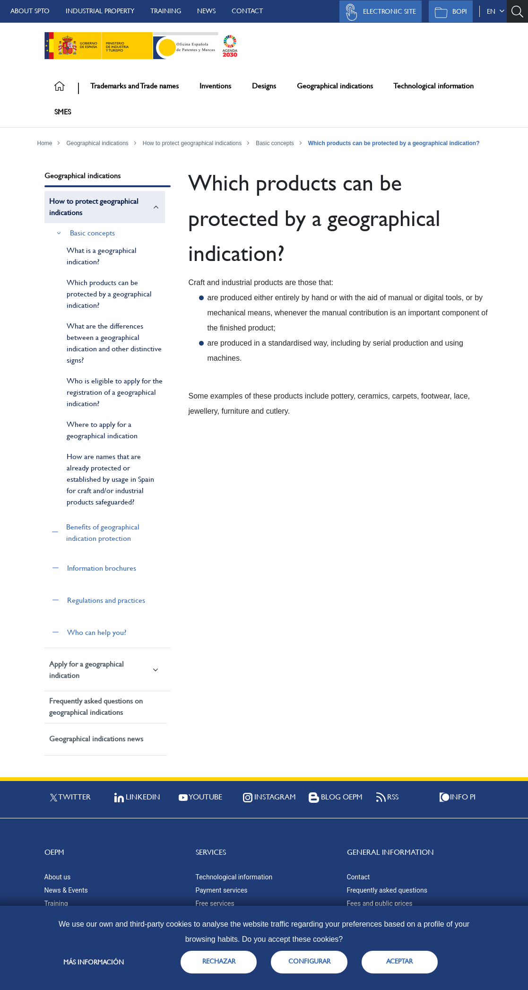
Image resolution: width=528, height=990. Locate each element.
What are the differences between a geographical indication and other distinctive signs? (114, 343)
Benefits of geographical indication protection (102, 532)
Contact (247, 11)
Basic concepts (275, 143)
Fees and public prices (380, 903)
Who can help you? (96, 632)
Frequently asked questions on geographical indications (96, 706)
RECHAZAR (218, 961)
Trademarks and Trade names (134, 85)
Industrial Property (100, 11)
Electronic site (378, 12)
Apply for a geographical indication (86, 670)
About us (57, 877)
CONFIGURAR (309, 961)
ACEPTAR (399, 961)
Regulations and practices (106, 600)
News (206, 11)
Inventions (215, 85)
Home (44, 143)
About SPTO (30, 11)
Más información (93, 962)
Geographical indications (335, 85)
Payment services (222, 890)
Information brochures (101, 568)
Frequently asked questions (387, 890)
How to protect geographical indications (192, 143)
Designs (264, 85)
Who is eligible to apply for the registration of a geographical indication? (115, 392)
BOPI (448, 12)
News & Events (66, 890)
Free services (215, 903)
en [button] (495, 11)
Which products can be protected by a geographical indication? (394, 143)
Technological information (433, 85)
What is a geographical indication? (102, 256)
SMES (62, 111)
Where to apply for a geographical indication (102, 430)
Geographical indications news (96, 738)
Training (165, 11)
